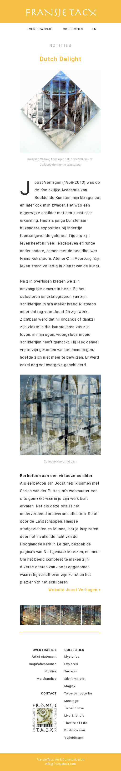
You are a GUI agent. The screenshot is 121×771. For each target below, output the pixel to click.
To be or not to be (78, 693)
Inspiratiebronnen (43, 664)
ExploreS (71, 664)
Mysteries (71, 656)
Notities (51, 671)
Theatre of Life (75, 723)
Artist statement (44, 656)
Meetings (71, 701)
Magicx (70, 686)
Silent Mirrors (74, 678)
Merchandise (47, 678)
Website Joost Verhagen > (74, 590)
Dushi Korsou (74, 730)
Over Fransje (39, 29)
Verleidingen (74, 737)
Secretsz (71, 671)
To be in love (74, 708)
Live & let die (74, 715)
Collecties (74, 650)
